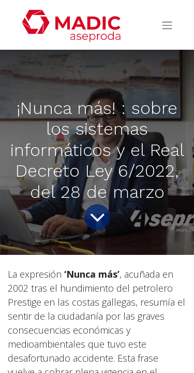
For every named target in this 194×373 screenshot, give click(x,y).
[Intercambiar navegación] (167, 25)
